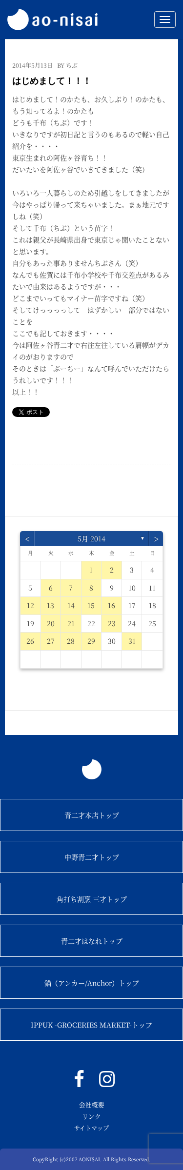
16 (111, 605)
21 (71, 623)
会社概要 (91, 1104)
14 (71, 605)
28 (71, 641)
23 (112, 623)
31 (132, 641)
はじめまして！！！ (51, 81)
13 (50, 605)
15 (91, 605)
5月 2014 (91, 538)
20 (51, 623)
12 (30, 605)
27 (51, 641)
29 (91, 641)
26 (30, 641)
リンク (91, 1116)
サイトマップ (91, 1128)
